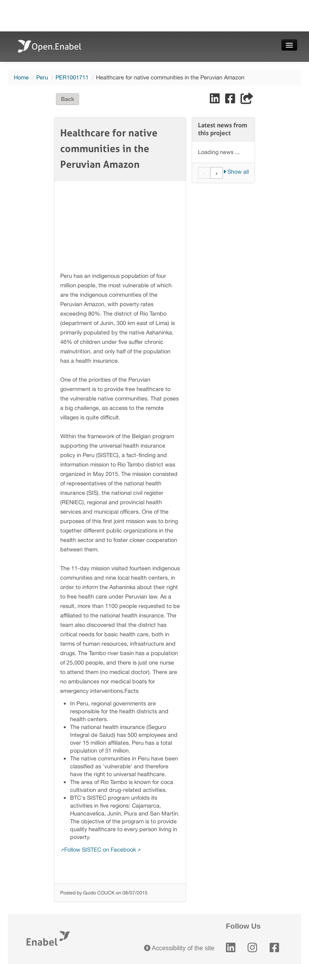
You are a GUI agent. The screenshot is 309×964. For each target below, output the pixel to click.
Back (67, 99)
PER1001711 (72, 77)
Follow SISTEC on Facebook (100, 849)
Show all (236, 171)
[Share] (247, 100)
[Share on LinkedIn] (215, 100)
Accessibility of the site (179, 948)
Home (21, 77)
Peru (42, 77)
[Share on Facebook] (231, 100)
